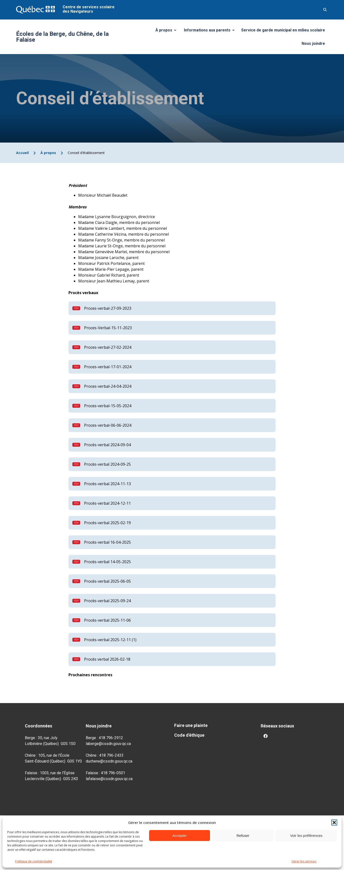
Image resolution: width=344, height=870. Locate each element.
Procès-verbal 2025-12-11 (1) (110, 639)
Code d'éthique (189, 735)
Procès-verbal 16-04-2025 (107, 542)
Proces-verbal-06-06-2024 (107, 425)
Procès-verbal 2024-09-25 (107, 464)
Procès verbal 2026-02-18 (107, 659)
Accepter (179, 835)
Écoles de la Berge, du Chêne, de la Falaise (62, 37)
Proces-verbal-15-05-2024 (107, 405)
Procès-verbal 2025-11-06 (107, 620)
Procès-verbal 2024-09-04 (107, 444)
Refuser (243, 835)
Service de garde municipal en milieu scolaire (283, 30)
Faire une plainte (191, 725)
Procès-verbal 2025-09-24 (107, 600)
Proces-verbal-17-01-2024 (107, 366)
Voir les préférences (306, 835)
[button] (334, 822)
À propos (167, 31)
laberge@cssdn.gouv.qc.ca (108, 743)
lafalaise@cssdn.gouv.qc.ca (109, 778)
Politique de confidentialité (33, 861)
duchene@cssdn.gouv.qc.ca (109, 761)
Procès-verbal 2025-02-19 (107, 522)
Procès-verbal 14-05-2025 (107, 561)
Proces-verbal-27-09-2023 (107, 308)
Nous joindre (313, 43)
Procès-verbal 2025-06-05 (107, 581)
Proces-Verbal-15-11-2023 (108, 327)
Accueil (22, 152)
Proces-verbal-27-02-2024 (107, 347)
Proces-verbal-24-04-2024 (107, 386)
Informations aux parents (210, 31)
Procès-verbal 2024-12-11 (107, 503)
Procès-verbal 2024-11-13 (107, 483)
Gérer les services (304, 861)
